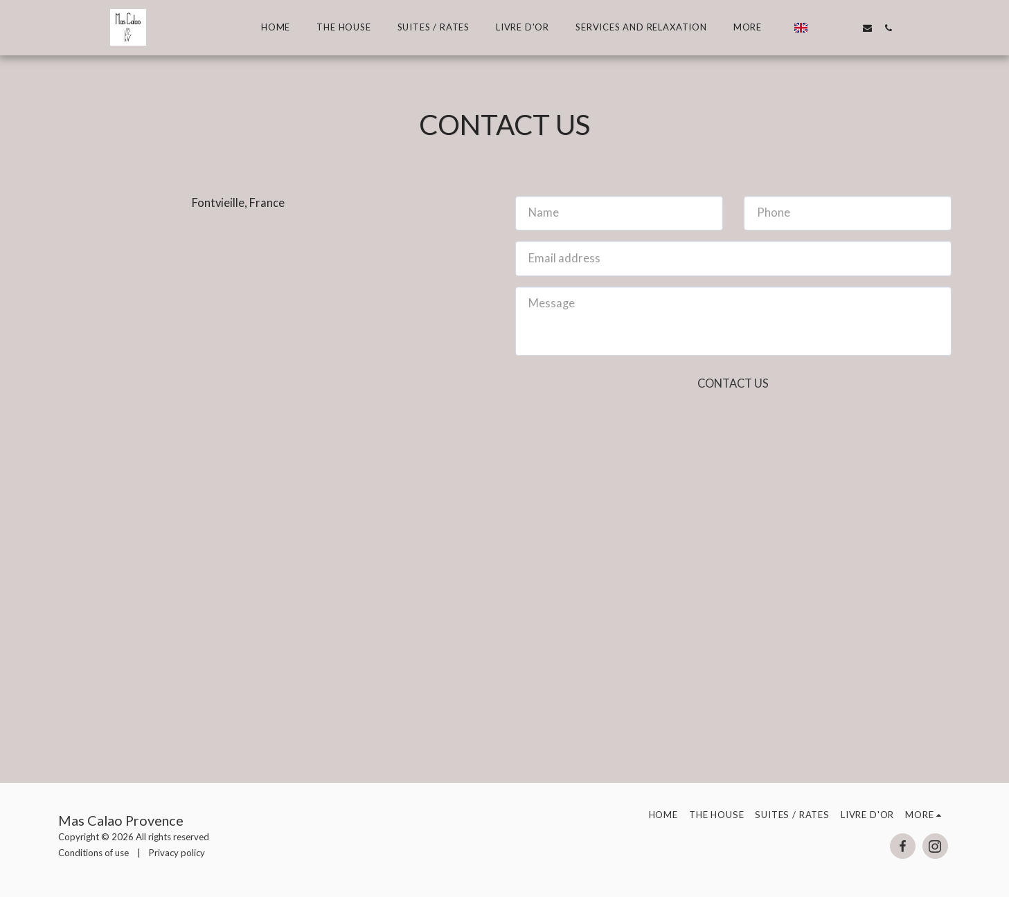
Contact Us (733, 383)
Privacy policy (177, 852)
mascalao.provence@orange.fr (238, 238)
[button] (824, 28)
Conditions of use (93, 852)
